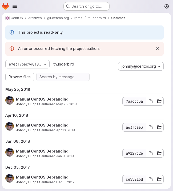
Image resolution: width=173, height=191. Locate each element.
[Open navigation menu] (14, 6)
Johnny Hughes (28, 104)
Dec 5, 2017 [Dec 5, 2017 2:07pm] (65, 182)
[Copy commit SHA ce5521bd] (150, 179)
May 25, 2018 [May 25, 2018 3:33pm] (66, 104)
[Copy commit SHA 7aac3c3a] (150, 101)
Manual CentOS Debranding (42, 99)
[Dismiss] (157, 48)
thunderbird (64, 64)
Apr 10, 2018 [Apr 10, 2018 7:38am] (65, 130)
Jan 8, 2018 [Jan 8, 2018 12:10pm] (65, 156)
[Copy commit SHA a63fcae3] (150, 127)
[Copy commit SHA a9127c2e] (150, 153)
